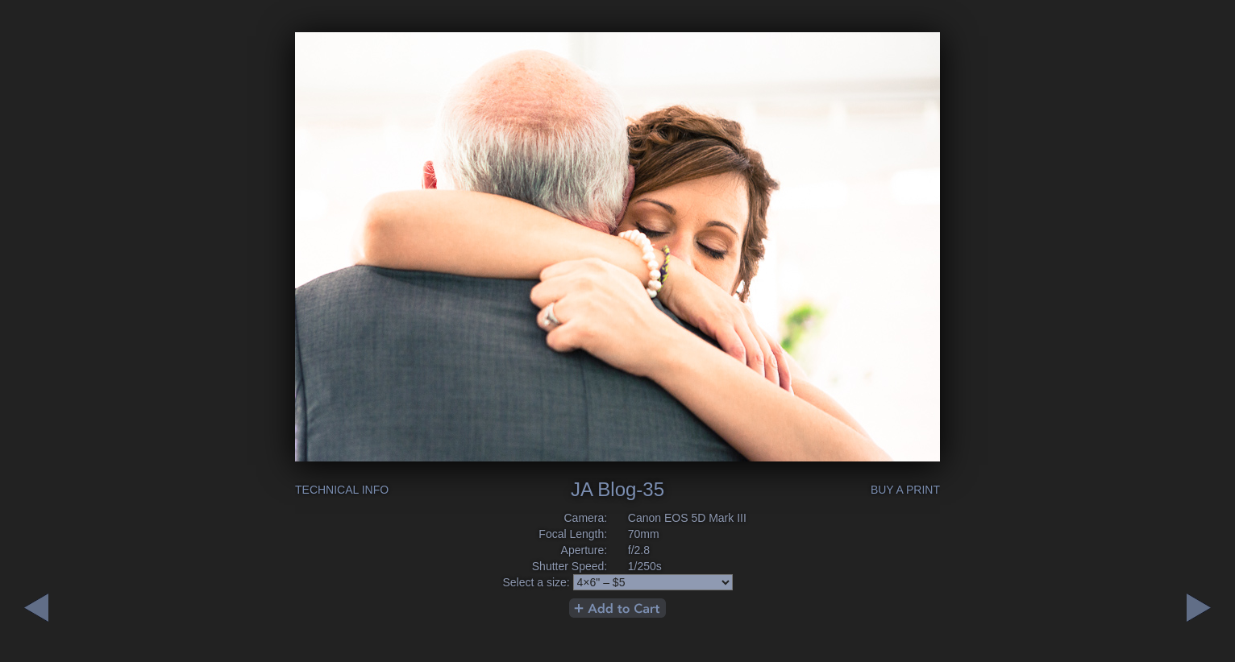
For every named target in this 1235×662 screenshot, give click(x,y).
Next (36, 608)
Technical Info (342, 489)
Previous (1199, 608)
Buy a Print (905, 489)
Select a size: (535, 582)
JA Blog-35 (617, 489)
